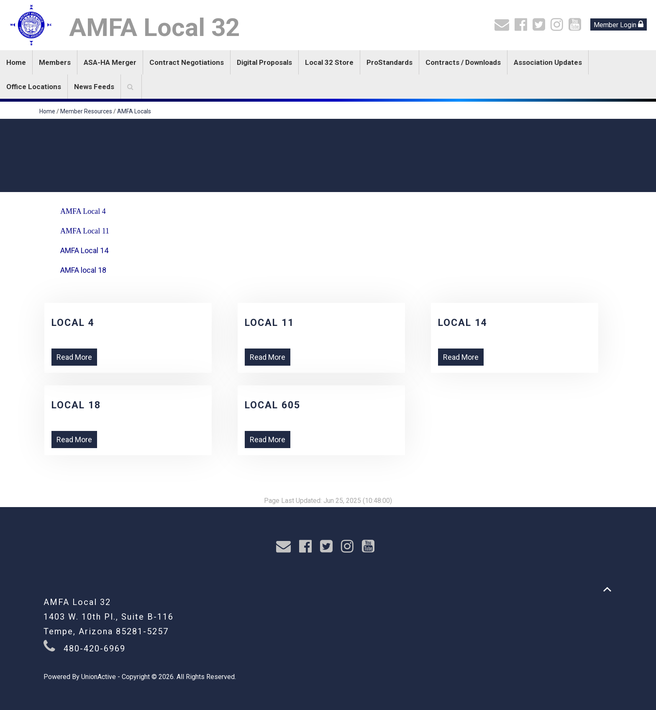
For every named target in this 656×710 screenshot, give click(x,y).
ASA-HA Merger (110, 62)
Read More (74, 357)
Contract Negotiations (186, 62)
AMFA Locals (134, 111)
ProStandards (389, 62)
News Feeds (94, 86)
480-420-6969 (95, 648)
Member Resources (86, 111)
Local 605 (272, 405)
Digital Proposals (264, 62)
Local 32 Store (329, 62)
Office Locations (33, 86)
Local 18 (76, 405)
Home (16, 62)
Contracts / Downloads (463, 62)
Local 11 (269, 322)
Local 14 (462, 322)
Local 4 (73, 322)
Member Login (618, 24)
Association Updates (548, 62)
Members (55, 62)
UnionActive (98, 677)
